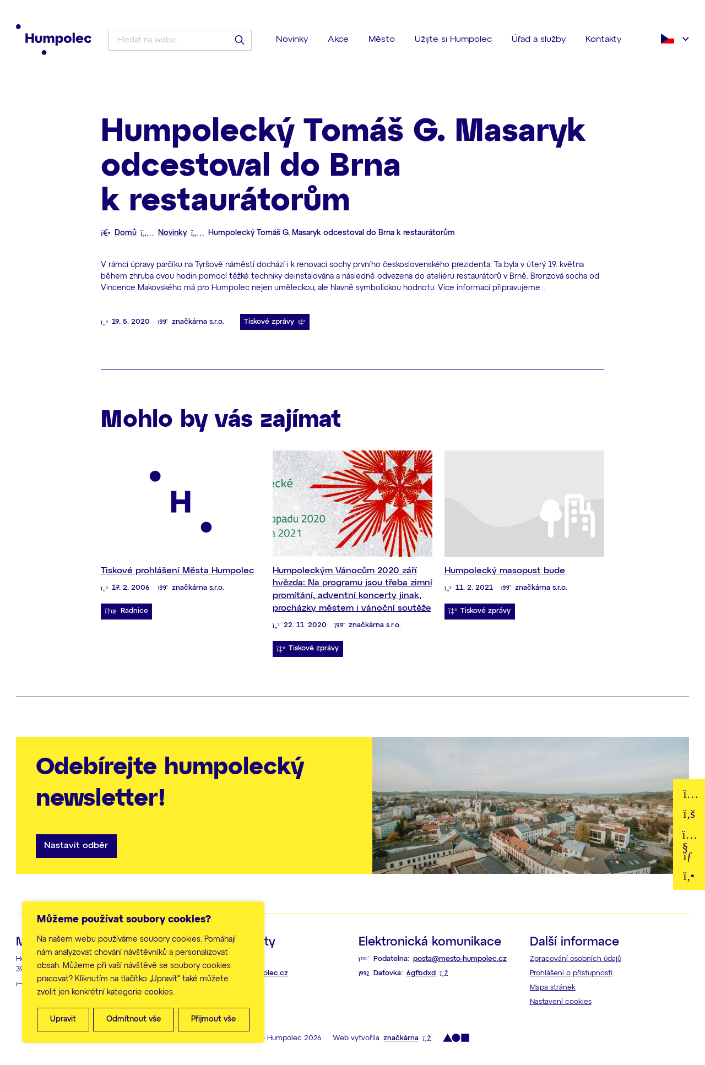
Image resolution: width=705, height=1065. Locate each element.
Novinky (292, 39)
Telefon (689, 874)
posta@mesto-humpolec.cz (460, 959)
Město (381, 39)
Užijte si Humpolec (453, 39)
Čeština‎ (667, 39)
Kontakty (603, 39)
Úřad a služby (539, 39)
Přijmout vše (213, 1019)
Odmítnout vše (133, 1019)
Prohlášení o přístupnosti (571, 973)
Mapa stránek (553, 987)
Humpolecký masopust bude (504, 570)
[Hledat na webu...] (183, 40)
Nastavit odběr (76, 845)
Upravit (63, 1019)
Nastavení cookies (561, 1002)
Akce (338, 39)
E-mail (689, 854)
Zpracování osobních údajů (575, 959)
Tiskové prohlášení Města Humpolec (177, 570)
